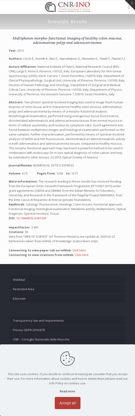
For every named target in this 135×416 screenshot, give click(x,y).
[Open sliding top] (130, 5)
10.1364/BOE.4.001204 (31, 218)
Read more (67, 391)
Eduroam (19, 298)
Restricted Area (23, 289)
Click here (79, 250)
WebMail (19, 280)
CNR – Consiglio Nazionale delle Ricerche (41, 339)
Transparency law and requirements (38, 320)
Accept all (68, 402)
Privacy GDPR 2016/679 (29, 330)
